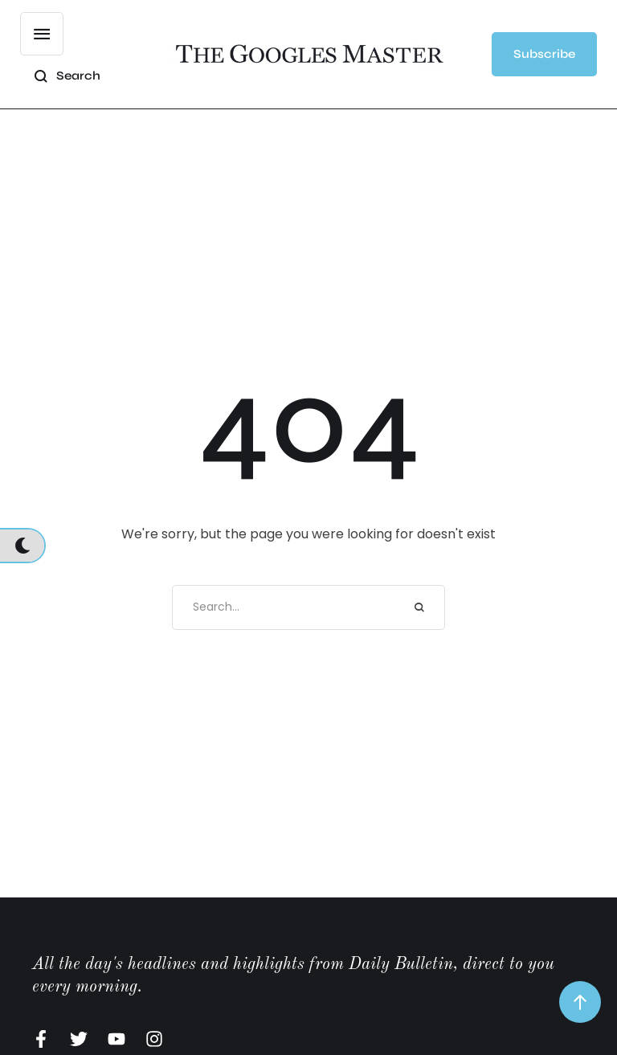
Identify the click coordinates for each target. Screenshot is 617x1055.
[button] (544, 54)
